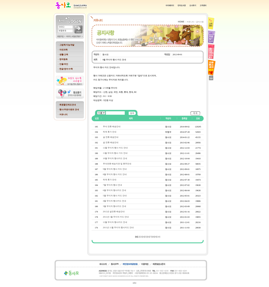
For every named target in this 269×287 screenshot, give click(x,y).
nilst (134, 283)
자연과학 (63, 50)
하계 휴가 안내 (109, 132)
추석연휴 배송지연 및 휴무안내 (117, 164)
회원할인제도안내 (67, 105)
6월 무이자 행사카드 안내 (114, 190)
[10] (158, 237)
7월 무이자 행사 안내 (112, 185)
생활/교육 (63, 54)
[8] (153, 237)
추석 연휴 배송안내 (111, 126)
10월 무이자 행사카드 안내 (115, 158)
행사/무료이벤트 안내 (69, 109)
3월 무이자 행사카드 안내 (114, 206)
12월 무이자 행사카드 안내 (115, 222)
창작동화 (63, 59)
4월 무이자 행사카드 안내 (114, 201)
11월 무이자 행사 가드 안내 (115, 153)
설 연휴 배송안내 (110, 137)
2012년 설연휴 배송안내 (114, 211)
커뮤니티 (63, 114)
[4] (143, 237)
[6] (148, 237)
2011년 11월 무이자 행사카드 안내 (118, 227)
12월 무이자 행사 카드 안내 (115, 148)
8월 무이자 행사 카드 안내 (115, 174)
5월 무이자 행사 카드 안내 (115, 195)
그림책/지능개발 (66, 45)
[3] (141, 237)
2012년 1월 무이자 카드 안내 (116, 217)
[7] (151, 237)
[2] (139, 237)
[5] (146, 237)
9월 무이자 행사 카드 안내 (115, 169)
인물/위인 (63, 64)
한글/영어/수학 (66, 69)
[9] (155, 237)
